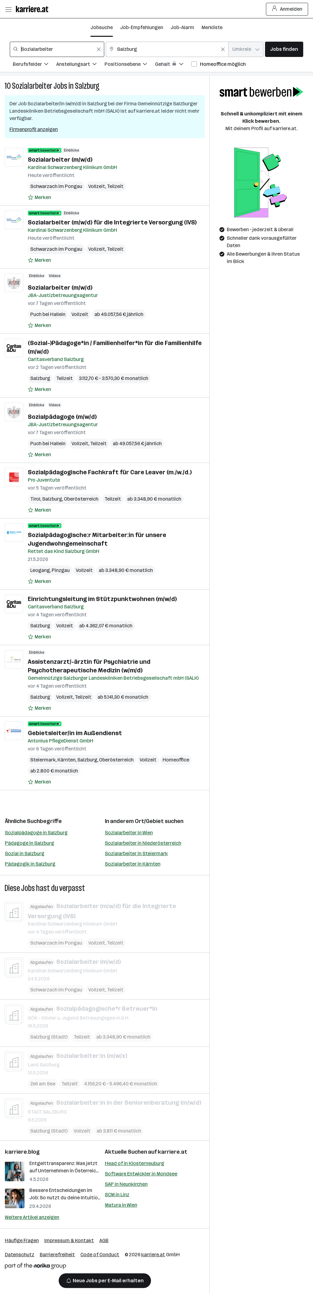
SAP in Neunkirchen (126, 1184)
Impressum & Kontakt (69, 1240)
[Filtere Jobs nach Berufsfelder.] (34, 65)
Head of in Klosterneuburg (134, 1163)
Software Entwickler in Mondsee (141, 1174)
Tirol (35, 499)
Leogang (40, 570)
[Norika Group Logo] (35, 1267)
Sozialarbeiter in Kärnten (132, 864)
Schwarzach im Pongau (56, 186)
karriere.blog (22, 1151)
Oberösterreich (81, 499)
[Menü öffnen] (8, 9)
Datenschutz (19, 1254)
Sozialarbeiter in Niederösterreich (143, 843)
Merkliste (212, 27)
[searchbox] (57, 49)
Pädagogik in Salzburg (30, 864)
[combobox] (57, 49)
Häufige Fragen (22, 1240)
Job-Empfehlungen (141, 27)
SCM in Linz (117, 1194)
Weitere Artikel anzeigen (32, 1217)
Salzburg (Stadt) (49, 1036)
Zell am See (42, 1084)
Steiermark (43, 760)
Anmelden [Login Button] (287, 9)
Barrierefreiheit (57, 1254)
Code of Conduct (99, 1254)
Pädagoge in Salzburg (29, 843)
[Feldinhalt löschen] (98, 49)
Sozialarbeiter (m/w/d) (60, 159)
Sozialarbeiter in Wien (129, 833)
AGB (104, 1240)
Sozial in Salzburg (24, 853)
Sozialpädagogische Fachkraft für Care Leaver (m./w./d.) (110, 472)
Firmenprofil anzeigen (33, 129)
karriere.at (172, 1151)
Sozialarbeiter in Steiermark (136, 853)
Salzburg (87, 86)
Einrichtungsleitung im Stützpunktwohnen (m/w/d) (102, 599)
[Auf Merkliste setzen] (39, 197)
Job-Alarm (182, 27)
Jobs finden (284, 49)
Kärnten (66, 760)
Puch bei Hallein (47, 314)
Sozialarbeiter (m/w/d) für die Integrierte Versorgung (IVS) (112, 222)
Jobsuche (101, 27)
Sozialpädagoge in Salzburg (36, 833)
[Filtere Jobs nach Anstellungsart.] (80, 65)
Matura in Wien (121, 1205)
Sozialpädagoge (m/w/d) (62, 416)
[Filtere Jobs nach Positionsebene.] (130, 65)
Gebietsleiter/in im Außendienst (75, 733)
